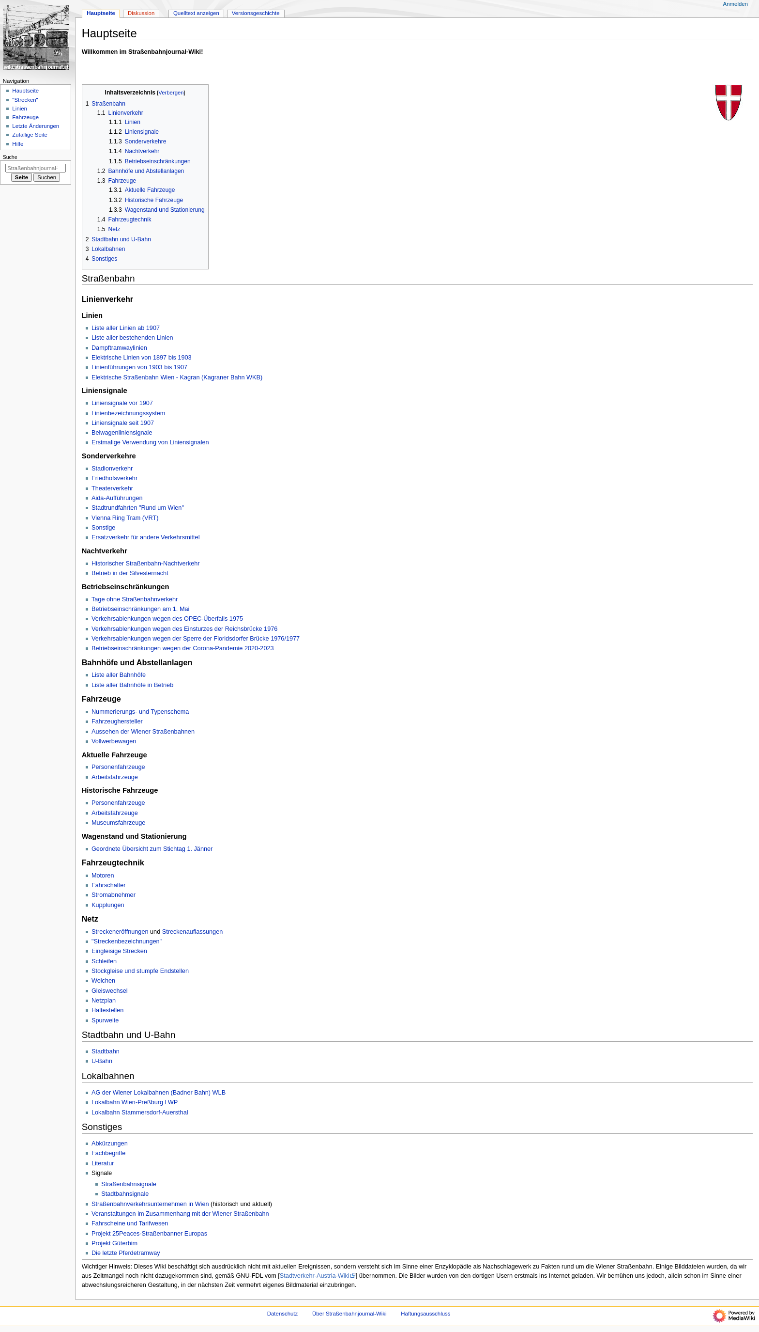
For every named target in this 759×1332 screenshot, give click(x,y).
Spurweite (105, 1020)
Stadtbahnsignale (125, 1194)
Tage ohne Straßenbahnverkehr (134, 599)
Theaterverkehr (112, 488)
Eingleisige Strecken (119, 951)
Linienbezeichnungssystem (128, 413)
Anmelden (735, 4)
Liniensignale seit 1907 (122, 423)
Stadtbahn (105, 1051)
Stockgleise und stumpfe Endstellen (140, 971)
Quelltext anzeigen (196, 13)
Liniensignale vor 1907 (122, 403)
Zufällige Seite (29, 135)
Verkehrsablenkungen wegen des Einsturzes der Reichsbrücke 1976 (184, 629)
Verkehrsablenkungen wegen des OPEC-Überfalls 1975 (167, 618)
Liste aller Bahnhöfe (118, 675)
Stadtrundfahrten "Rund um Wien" (137, 507)
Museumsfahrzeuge (118, 822)
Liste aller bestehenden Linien (132, 337)
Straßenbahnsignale (128, 1184)
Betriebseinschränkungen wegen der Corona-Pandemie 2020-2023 (182, 648)
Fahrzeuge (25, 117)
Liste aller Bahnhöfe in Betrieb (132, 685)
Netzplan (103, 1000)
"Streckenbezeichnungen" (126, 941)
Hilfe (17, 144)
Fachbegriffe (108, 1153)
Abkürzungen (109, 1143)
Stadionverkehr (112, 468)
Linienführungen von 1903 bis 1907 (139, 367)
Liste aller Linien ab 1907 (125, 328)
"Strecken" (25, 100)
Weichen (103, 980)
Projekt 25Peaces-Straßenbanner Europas (149, 1233)
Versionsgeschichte (256, 13)
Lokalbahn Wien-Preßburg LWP (134, 1102)
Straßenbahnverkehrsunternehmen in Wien (150, 1204)
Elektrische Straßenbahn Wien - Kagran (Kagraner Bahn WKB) (176, 377)
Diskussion (141, 13)
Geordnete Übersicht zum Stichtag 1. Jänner (152, 849)
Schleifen (104, 961)
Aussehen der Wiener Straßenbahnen (143, 731)
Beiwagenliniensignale (121, 432)
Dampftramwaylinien (119, 348)
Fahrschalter (108, 885)
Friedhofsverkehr (114, 478)
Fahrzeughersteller (117, 721)
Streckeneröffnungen (120, 931)
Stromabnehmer (113, 895)
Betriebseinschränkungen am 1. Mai (140, 609)
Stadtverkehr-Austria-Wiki (314, 1275)
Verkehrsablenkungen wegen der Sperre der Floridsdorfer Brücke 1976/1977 (195, 638)
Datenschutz (282, 1313)
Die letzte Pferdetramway (125, 1253)
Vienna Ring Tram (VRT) (124, 518)
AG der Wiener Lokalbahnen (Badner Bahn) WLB (158, 1092)
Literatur (102, 1163)
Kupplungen (107, 905)
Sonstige (103, 527)
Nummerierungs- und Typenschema (140, 711)
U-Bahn (101, 1061)
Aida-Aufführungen (117, 498)
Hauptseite (101, 13)
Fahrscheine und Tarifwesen (129, 1223)
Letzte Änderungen (35, 126)
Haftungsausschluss (425, 1313)
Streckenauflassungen (192, 931)
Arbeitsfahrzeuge (114, 777)
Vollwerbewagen (113, 741)
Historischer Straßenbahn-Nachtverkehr (145, 563)
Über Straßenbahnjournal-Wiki (349, 1313)
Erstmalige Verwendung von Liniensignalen (150, 442)
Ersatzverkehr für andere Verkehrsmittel (145, 537)
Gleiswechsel (109, 990)
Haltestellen (107, 1010)
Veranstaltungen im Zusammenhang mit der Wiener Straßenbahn (180, 1213)
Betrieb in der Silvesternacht (129, 573)
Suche (10, 157)
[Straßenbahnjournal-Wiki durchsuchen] (35, 168)
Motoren (102, 875)
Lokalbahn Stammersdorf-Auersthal (139, 1112)
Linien (19, 108)
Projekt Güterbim (114, 1243)
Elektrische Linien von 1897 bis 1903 (141, 357)
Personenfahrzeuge (118, 767)
